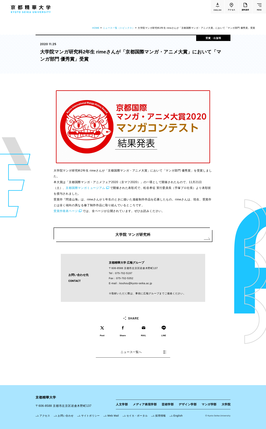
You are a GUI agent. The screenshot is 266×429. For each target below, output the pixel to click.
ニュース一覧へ (143, 352)
